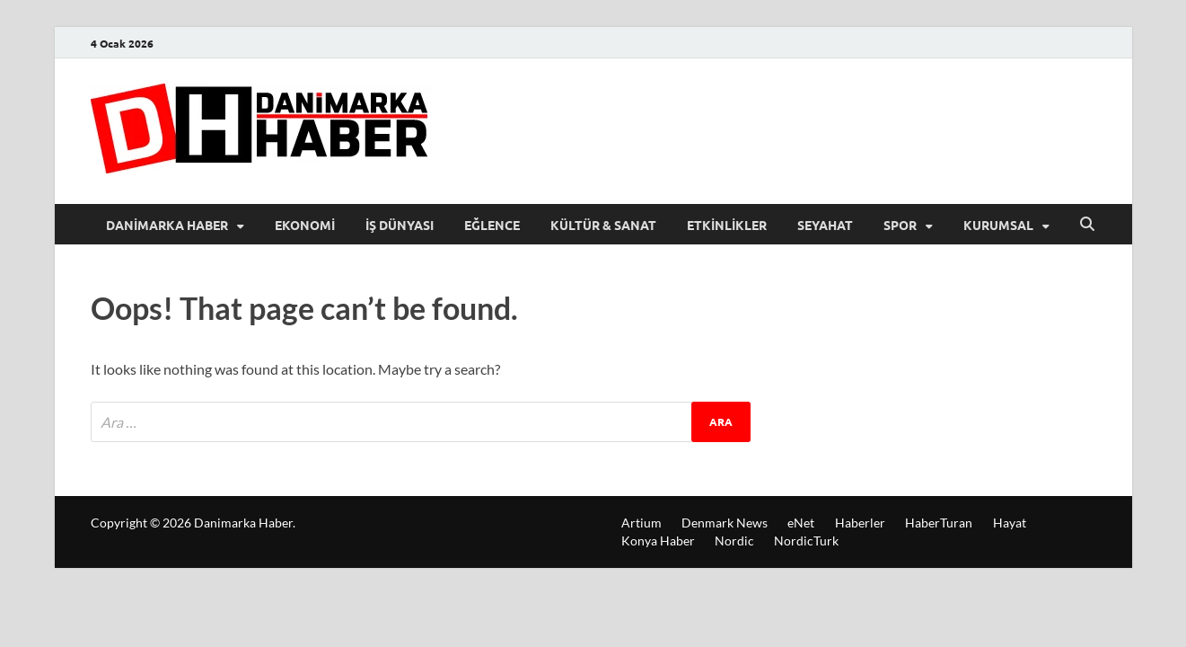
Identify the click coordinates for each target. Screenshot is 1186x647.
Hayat (1009, 522)
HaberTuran (938, 522)
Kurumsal (998, 225)
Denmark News (724, 522)
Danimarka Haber (167, 225)
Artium (641, 522)
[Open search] (1087, 224)
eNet (800, 522)
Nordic (734, 540)
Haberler (860, 522)
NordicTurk (806, 540)
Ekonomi (305, 225)
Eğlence (492, 225)
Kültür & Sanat (603, 225)
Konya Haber (658, 540)
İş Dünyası (399, 225)
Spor (900, 225)
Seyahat (825, 225)
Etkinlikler (727, 225)
